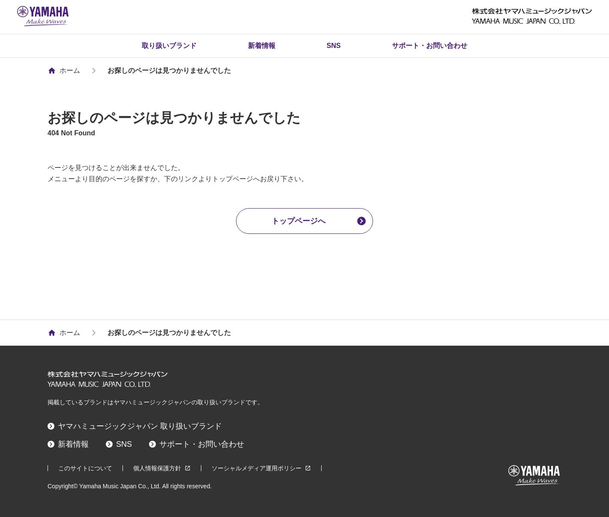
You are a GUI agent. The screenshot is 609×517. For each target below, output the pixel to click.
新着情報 (261, 45)
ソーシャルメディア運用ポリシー (261, 468)
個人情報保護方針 (162, 468)
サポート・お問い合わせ (429, 45)
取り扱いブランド (169, 45)
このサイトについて (85, 468)
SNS (334, 45)
